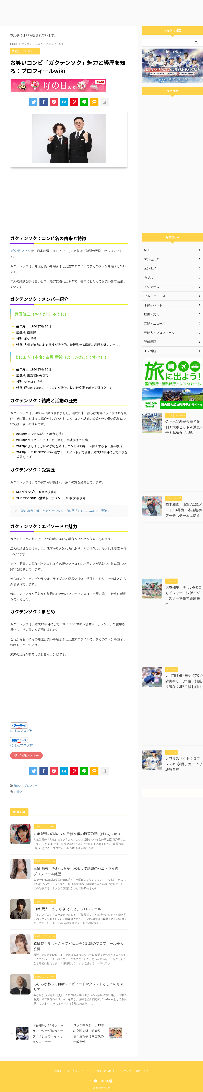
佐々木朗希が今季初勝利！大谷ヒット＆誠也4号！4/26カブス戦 (182, 427)
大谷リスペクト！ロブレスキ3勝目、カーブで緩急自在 (184, 758)
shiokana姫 (101, 1074)
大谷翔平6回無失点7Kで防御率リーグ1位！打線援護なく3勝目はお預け (184, 676)
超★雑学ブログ (101, 1081)
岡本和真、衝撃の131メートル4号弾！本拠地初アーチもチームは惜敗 (184, 510)
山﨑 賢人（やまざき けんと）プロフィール (65, 902)
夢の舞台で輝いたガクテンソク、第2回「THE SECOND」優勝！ (63, 505)
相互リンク (142, 1064)
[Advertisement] (101, 12)
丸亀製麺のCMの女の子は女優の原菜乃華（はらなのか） (75, 827)
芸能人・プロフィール (27, 779)
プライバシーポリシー (79, 1064)
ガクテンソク (19, 251)
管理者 (58, 1064)
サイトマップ (123, 1064)
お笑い (18, 785)
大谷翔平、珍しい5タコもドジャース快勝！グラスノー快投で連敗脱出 (184, 593)
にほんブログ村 (21, 724)
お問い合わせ (104, 1064)
